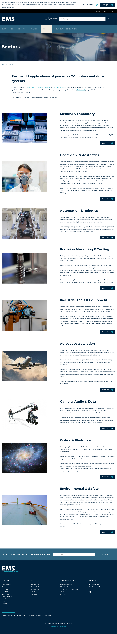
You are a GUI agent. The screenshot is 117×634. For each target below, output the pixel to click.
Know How (58, 29)
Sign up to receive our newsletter (33, 554)
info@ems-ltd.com (52, 20)
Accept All (106, 5)
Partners (34, 29)
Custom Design (8, 29)
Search (110, 19)
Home (3, 64)
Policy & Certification (36, 615)
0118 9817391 (54, 18)
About (98, 11)
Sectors (46, 29)
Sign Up (102, 554)
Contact (111, 11)
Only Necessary (88, 5)
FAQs (104, 11)
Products (22, 29)
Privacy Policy (21, 615)
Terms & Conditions (8, 615)
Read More (106, 143)
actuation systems (59, 87)
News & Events (71, 29)
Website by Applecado (58, 626)
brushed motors (30, 87)
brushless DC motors (43, 87)
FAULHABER (81, 90)
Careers (48, 615)
